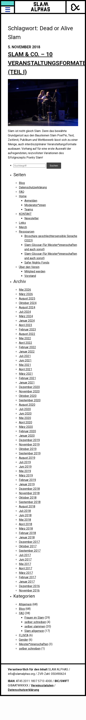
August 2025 (27, 298)
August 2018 (27, 506)
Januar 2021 (27, 382)
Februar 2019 (27, 480)
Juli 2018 (25, 511)
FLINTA (23, 635)
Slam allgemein (34, 631)
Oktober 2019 (27, 449)
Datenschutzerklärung (33, 187)
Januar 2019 (27, 484)
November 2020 (29, 391)
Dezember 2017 (29, 542)
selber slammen (34, 626)
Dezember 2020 (29, 387)
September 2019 (30, 453)
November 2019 (29, 444)
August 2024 (27, 307)
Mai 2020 (25, 418)
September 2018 (30, 502)
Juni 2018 (25, 515)
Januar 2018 (27, 537)
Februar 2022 (27, 347)
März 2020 (26, 427)
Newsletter (31, 218)
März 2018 (26, 528)
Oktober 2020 (27, 396)
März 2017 (26, 573)
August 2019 (27, 458)
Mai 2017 (25, 564)
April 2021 (25, 369)
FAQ (21, 192)
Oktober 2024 (27, 303)
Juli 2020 (25, 409)
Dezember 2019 (29, 440)
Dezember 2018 (29, 489)
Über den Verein (29, 267)
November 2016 (29, 590)
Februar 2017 (27, 577)
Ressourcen (26, 231)
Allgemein (25, 604)
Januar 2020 (27, 435)
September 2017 (30, 550)
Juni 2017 (25, 559)
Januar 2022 (27, 351)
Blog (22, 183)
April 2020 (25, 422)
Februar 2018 (27, 533)
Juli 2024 (25, 312)
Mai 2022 (25, 338)
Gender (23, 639)
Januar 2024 (27, 320)
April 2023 (25, 325)
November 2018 (29, 493)
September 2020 (30, 400)
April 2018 (25, 524)
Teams (28, 209)
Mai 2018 (25, 519)
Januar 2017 (27, 581)
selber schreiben (35, 622)
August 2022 (27, 334)
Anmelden (30, 200)
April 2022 (25, 343)
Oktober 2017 (27, 546)
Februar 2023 (27, 329)
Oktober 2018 (27, 497)
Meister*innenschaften (33, 644)
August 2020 (27, 404)
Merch (23, 227)
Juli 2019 (25, 462)
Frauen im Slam (34, 617)
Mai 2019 (25, 471)
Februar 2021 (27, 378)
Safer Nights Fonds (36, 262)
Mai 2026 (25, 289)
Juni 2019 (25, 466)
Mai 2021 (25, 365)
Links (22, 223)
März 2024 (26, 316)
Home (23, 196)
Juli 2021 (25, 356)
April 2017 (25, 568)
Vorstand (30, 276)
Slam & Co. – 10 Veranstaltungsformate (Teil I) (47, 63)
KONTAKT (25, 214)
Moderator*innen (35, 205)
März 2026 (26, 294)
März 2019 (26, 475)
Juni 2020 (25, 413)
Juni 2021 (25, 360)
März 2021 (26, 373)
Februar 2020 (27, 431)
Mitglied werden (34, 271)
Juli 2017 (25, 555)
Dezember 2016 (29, 586)
